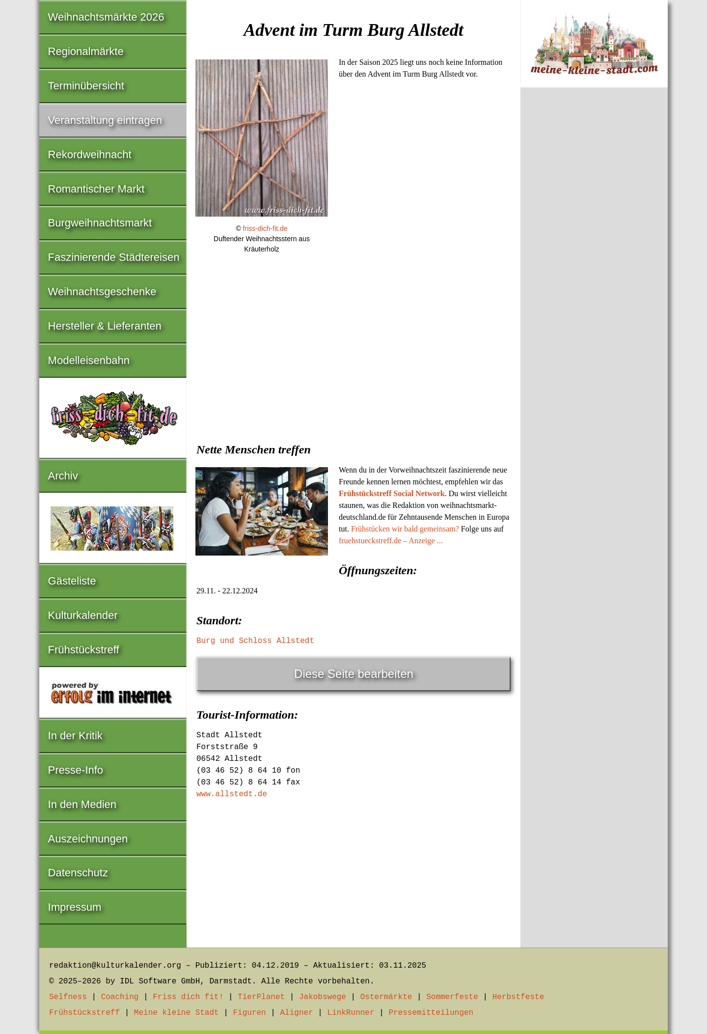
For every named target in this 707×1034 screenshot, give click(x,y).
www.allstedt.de (231, 794)
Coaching (120, 997)
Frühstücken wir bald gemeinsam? (405, 529)
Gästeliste (72, 581)
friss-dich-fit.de (265, 228)
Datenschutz (78, 872)
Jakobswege (322, 997)
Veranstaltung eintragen (105, 120)
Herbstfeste (518, 997)
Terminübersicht (86, 86)
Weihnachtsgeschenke (102, 291)
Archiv (63, 476)
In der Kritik (75, 735)
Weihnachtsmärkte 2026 (106, 17)
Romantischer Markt (96, 189)
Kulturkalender (83, 615)
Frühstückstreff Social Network (392, 493)
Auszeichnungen (88, 839)
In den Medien (82, 804)
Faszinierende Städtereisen (114, 257)
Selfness (68, 997)
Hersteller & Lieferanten (105, 326)
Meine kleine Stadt (176, 1012)
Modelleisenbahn (89, 360)
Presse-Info (76, 770)
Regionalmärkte (86, 51)
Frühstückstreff (83, 649)
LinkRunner (351, 1012)
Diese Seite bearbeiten (353, 673)
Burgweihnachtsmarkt (100, 223)
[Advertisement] (353, 357)
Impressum (75, 907)
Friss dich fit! (188, 997)
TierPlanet (261, 997)
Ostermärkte (386, 997)
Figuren (249, 1012)
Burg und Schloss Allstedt (255, 641)
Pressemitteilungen (430, 1012)
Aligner (296, 1012)
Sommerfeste (452, 997)
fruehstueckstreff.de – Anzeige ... (391, 540)
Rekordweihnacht (90, 154)
